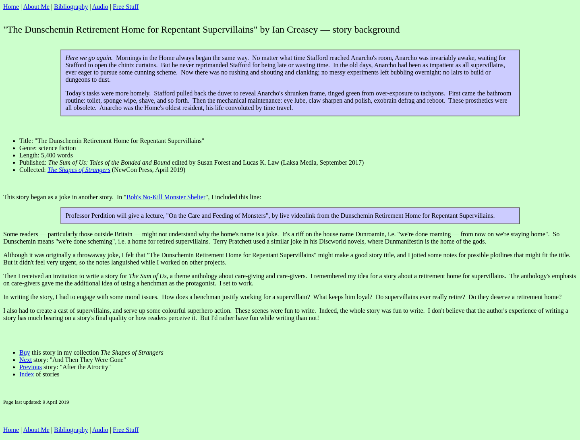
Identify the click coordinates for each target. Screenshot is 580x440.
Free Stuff (126, 6)
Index (26, 374)
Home (11, 6)
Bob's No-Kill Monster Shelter (165, 197)
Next (25, 359)
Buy (24, 352)
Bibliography (71, 6)
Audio (100, 6)
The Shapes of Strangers (79, 169)
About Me (36, 6)
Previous (30, 367)
